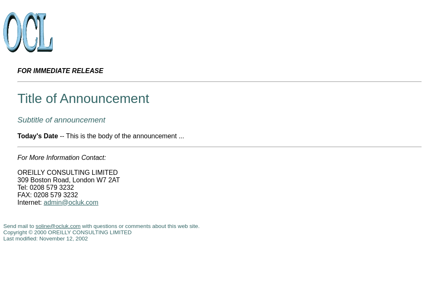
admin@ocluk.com (71, 202)
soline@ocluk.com (58, 226)
